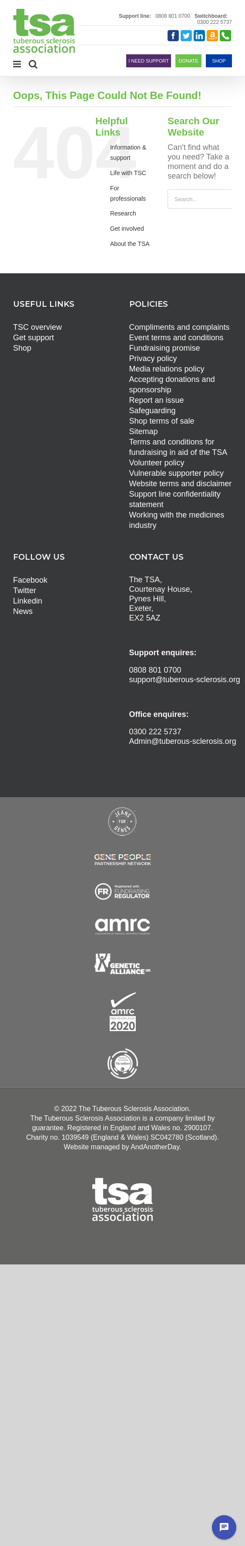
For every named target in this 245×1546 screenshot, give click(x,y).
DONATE (188, 60)
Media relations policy (167, 369)
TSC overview (37, 327)
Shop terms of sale (162, 421)
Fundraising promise (164, 348)
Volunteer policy (157, 462)
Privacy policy (153, 358)
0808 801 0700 (172, 16)
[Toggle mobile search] (33, 64)
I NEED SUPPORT (148, 60)
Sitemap (143, 431)
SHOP (218, 60)
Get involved (127, 228)
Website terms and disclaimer (180, 483)
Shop (22, 348)
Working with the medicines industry (177, 520)
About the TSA (130, 243)
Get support (33, 337)
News (23, 611)
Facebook (30, 580)
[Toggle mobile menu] (17, 64)
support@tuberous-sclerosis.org (184, 679)
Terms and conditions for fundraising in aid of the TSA (178, 447)
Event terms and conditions (176, 337)
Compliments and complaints (179, 327)
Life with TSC (128, 172)
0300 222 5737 (214, 22)
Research (123, 213)
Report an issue (156, 400)
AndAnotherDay (155, 1147)
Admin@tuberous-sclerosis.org (182, 741)
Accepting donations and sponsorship (172, 384)
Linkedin (27, 601)
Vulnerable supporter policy (176, 473)
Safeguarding (152, 410)
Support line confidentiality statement (175, 499)
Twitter (24, 590)
